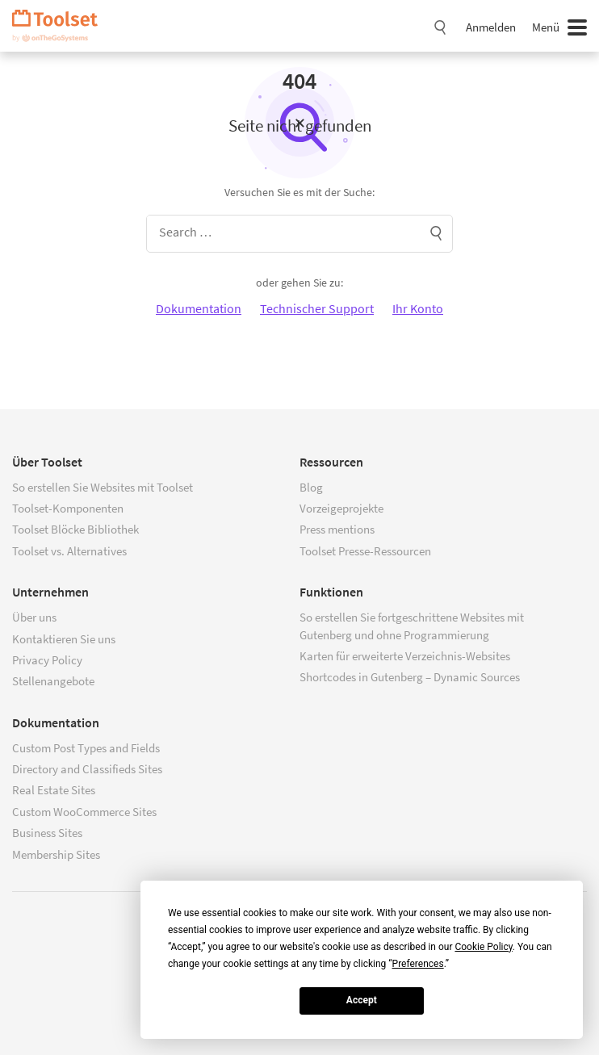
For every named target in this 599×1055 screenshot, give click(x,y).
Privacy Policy (47, 660)
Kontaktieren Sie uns (63, 639)
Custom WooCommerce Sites (84, 811)
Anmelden (491, 27)
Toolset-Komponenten (68, 508)
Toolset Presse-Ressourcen (365, 551)
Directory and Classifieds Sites (87, 769)
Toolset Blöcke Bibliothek (75, 529)
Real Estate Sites (53, 790)
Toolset (60, 26)
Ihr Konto (417, 308)
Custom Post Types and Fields (86, 748)
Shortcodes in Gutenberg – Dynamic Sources (410, 676)
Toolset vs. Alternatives (69, 551)
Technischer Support (317, 308)
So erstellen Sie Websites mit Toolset (102, 487)
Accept (361, 1000)
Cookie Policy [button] (483, 946)
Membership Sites (56, 854)
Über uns (34, 617)
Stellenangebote (53, 681)
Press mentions (337, 529)
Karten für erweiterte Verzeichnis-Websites (405, 656)
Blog (311, 487)
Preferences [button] (418, 963)
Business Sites (47, 832)
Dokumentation (198, 308)
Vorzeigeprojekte (341, 508)
